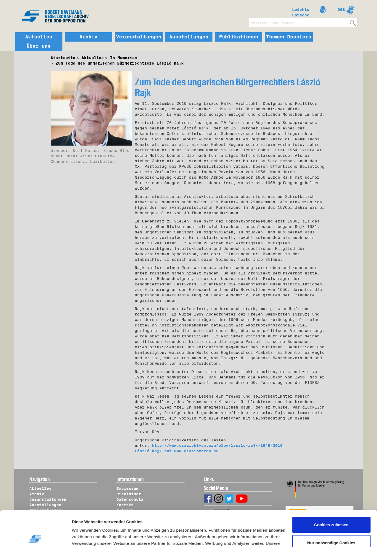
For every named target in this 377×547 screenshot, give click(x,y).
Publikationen (238, 37)
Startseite (63, 58)
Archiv (88, 37)
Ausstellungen (188, 37)
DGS (341, 9)
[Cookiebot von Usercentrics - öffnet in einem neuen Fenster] (35, 536)
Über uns (39, 46)
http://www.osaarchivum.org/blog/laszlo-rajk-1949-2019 (217, 445)
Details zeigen (91, 536)
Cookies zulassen (331, 489)
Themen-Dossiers (288, 37)
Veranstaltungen (138, 37)
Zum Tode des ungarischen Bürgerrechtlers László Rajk (120, 63)
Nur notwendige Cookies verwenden (331, 510)
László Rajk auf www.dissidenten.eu (176, 451)
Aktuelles (38, 37)
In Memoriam (123, 58)
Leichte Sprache (300, 11)
